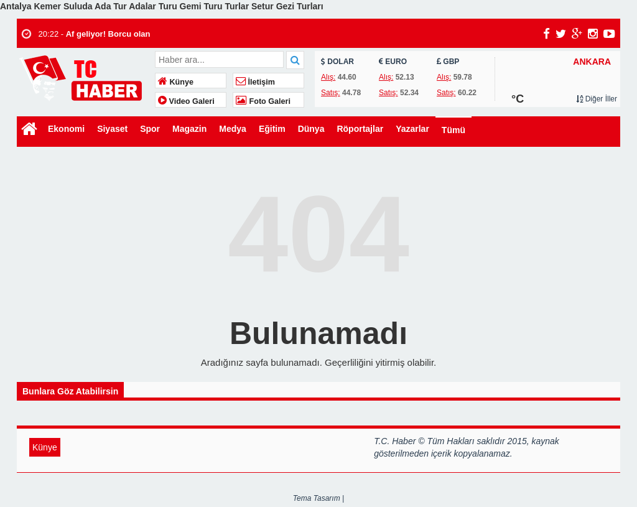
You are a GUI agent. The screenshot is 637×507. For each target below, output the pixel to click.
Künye (175, 82)
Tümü (453, 130)
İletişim (255, 82)
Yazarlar (412, 129)
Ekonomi (66, 129)
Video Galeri (186, 101)
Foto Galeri (263, 101)
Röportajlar (360, 129)
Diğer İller (596, 99)
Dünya (311, 129)
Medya (232, 129)
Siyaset (112, 129)
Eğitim (272, 129)
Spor (150, 129)
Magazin (189, 129)
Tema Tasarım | (318, 498)
